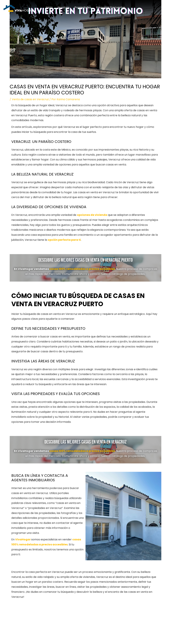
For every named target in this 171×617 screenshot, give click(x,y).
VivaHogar (23, 539)
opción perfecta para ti (64, 240)
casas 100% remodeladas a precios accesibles (82, 269)
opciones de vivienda (92, 215)
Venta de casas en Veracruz (30, 99)
